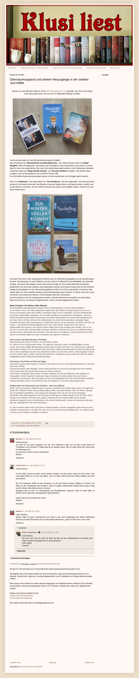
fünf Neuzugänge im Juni (56, 91)
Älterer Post (89, 663)
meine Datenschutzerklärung (21, 598)
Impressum (115, 68)
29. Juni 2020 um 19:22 (36, 465)
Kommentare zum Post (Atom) (31, 667)
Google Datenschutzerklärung (21, 596)
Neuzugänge (20, 425)
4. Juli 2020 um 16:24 (31, 511)
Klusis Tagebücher (27, 423)
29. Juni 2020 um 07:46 (32, 439)
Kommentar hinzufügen (20, 558)
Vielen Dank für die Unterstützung (67, 68)
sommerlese (21, 465)
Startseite (12, 68)
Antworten (20, 458)
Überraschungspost (33, 425)
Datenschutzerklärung (96, 68)
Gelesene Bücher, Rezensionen (35, 68)
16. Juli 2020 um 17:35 (50, 532)
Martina (19, 439)
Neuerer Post (16, 663)
